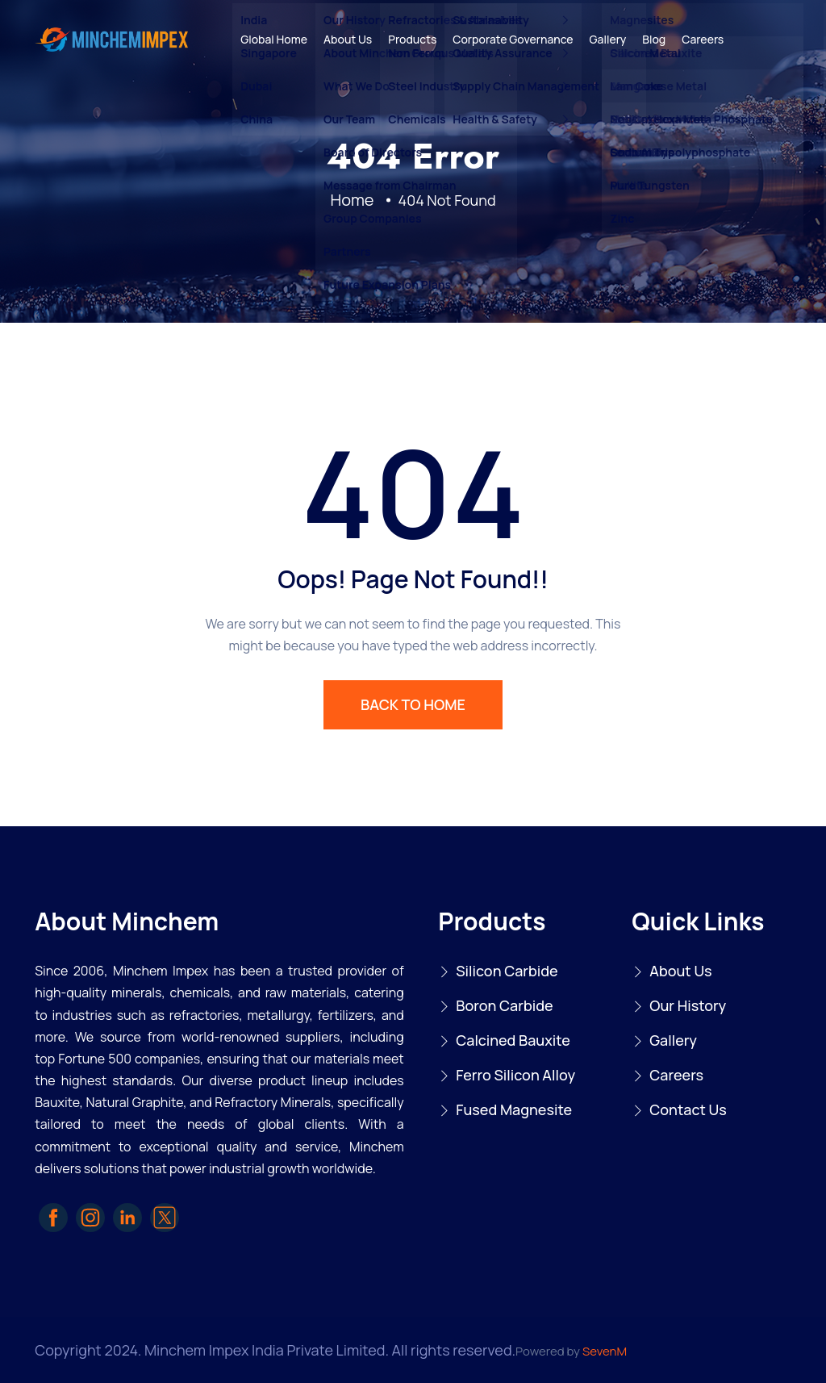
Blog (653, 39)
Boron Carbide (504, 1005)
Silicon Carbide (507, 970)
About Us (347, 39)
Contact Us (688, 1109)
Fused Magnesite (514, 1109)
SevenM (604, 1351)
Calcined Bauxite (513, 1040)
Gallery (608, 39)
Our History (687, 1005)
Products (412, 39)
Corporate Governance (513, 39)
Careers (703, 39)
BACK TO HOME (413, 704)
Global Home (273, 39)
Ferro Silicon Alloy (515, 1074)
